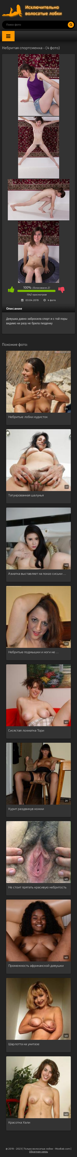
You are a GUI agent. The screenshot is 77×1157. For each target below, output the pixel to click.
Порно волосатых (33, 10)
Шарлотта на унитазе (23, 1044)
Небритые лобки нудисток (28, 417)
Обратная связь (38, 1151)
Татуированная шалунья (26, 495)
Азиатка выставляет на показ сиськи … (37, 573)
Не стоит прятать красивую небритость (37, 887)
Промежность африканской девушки (36, 965)
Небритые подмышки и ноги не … (33, 652)
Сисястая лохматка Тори (26, 730)
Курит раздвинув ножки (26, 809)
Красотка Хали (19, 1122)
